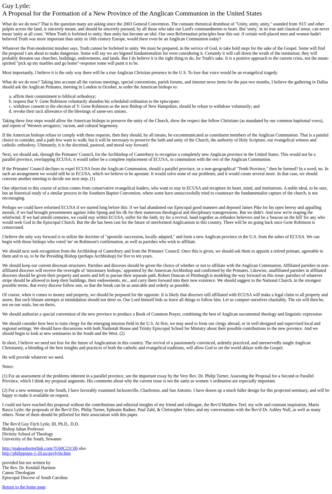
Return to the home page (24, 487)
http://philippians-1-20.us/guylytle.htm (36, 453)
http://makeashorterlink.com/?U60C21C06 (40, 448)
